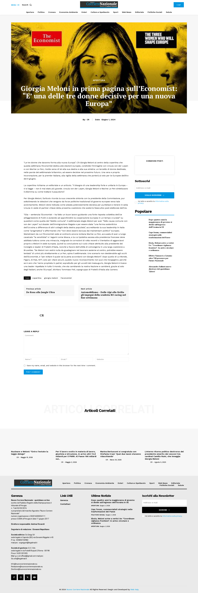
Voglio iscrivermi (154, 195)
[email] (154, 188)
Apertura (99, 80)
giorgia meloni (51, 278)
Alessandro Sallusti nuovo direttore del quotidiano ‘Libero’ (160, 269)
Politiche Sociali (98, 515)
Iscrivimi (164, 510)
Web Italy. (134, 589)
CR (88, 119)
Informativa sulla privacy (172, 516)
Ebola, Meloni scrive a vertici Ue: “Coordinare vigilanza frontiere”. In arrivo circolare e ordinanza (161, 247)
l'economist (66, 278)
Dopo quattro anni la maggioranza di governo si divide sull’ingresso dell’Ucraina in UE (160, 223)
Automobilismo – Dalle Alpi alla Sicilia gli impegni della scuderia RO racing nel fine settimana (103, 295)
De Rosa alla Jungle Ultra (40, 292)
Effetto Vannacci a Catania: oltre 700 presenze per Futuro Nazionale (160, 258)
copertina (36, 278)
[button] (27, 4)
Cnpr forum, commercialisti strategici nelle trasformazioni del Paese (160, 235)
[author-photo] (13, 457)
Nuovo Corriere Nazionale (78, 589)
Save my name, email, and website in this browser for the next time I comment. (61, 365)
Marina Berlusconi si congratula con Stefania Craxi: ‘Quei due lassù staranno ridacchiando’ (120, 454)
